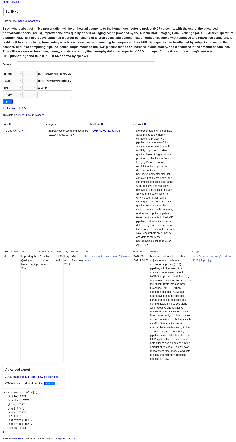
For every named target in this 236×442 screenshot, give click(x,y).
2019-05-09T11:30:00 (105, 130)
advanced (38, 115)
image (195, 251)
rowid (14, 251)
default (26, 376)
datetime (138, 251)
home (6, 1)
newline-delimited (48, 376)
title (23, 251)
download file (32, 383)
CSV (28, 115)
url (86, 251)
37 (4, 256)
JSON (21, 115)
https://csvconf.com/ (29, 21)
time (58, 251)
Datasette (18, 438)
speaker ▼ (45, 251)
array (34, 376)
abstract (155, 251)
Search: (7, 64)
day (66, 251)
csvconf (15, 1)
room (74, 251)
